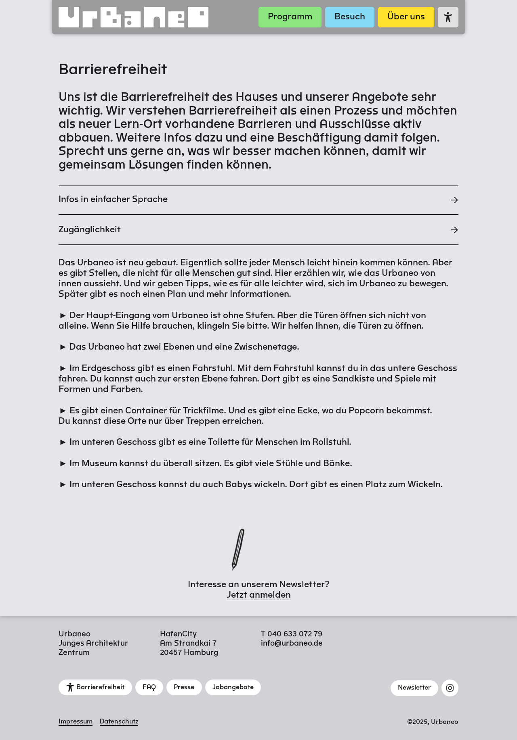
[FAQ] (149, 687)
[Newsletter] (415, 688)
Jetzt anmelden (259, 595)
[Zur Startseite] (155, 17)
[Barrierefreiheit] (95, 687)
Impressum (75, 722)
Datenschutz (119, 722)
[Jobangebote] (233, 687)
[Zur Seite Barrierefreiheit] (448, 17)
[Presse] (184, 687)
